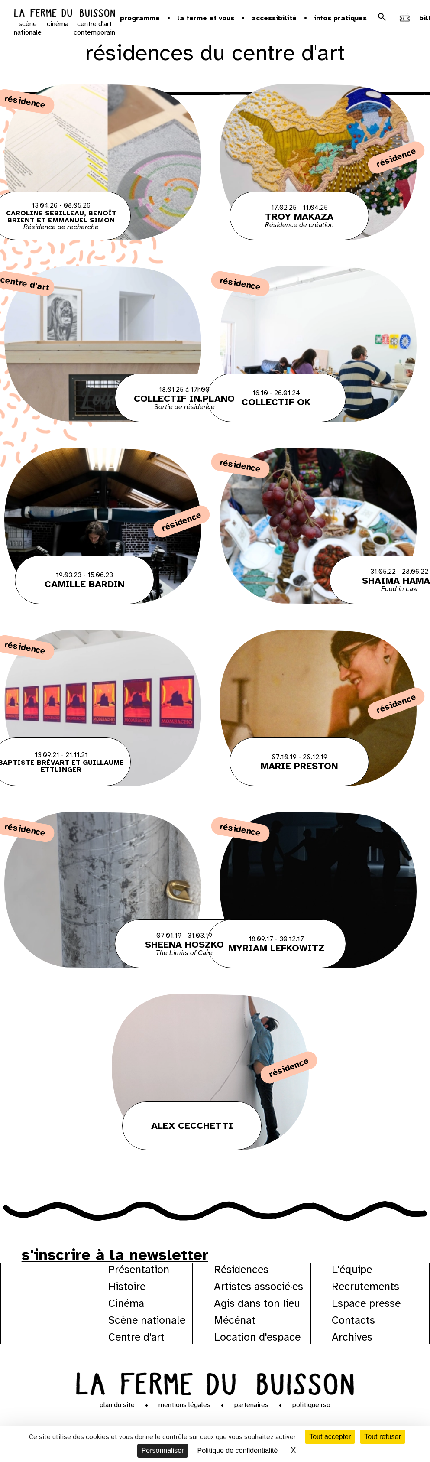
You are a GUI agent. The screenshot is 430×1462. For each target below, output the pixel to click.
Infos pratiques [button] (340, 18)
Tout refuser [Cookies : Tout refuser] (382, 1436)
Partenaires (251, 1404)
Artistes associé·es (258, 1286)
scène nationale (28, 28)
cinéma (57, 23)
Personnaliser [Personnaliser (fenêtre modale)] (163, 1450)
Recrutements (365, 1286)
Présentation (138, 1269)
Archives (352, 1337)
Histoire (126, 1286)
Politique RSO (311, 1404)
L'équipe (352, 1269)
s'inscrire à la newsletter (115, 1254)
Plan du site (117, 1404)
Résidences (241, 1269)
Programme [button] (140, 18)
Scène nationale (146, 1320)
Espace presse (366, 1303)
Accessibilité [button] (274, 18)
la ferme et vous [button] (205, 18)
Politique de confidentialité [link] (237, 1450)
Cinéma (126, 1303)
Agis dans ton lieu (257, 1303)
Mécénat (234, 1320)
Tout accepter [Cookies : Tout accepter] (330, 1436)
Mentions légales (184, 1404)
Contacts (353, 1320)
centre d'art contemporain (94, 28)
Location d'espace (257, 1337)
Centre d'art (136, 1337)
